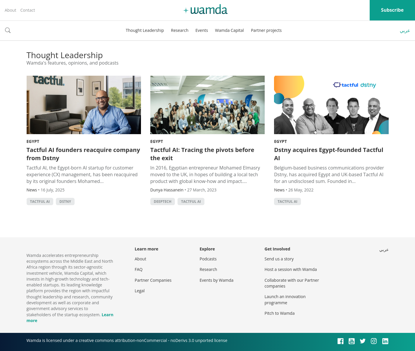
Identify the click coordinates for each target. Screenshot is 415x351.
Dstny (65, 201)
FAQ (139, 269)
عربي (405, 30)
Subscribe (392, 10)
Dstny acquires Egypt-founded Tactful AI (328, 154)
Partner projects (266, 30)
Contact (27, 10)
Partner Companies (153, 280)
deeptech (162, 201)
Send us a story (279, 259)
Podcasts (208, 259)
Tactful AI (40, 201)
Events (201, 30)
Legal (140, 290)
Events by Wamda (217, 280)
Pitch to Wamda (280, 313)
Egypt (33, 141)
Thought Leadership (145, 30)
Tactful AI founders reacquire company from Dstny (83, 154)
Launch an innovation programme (285, 299)
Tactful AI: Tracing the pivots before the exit (202, 154)
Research (180, 30)
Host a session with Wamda (291, 269)
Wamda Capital (229, 30)
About (10, 10)
